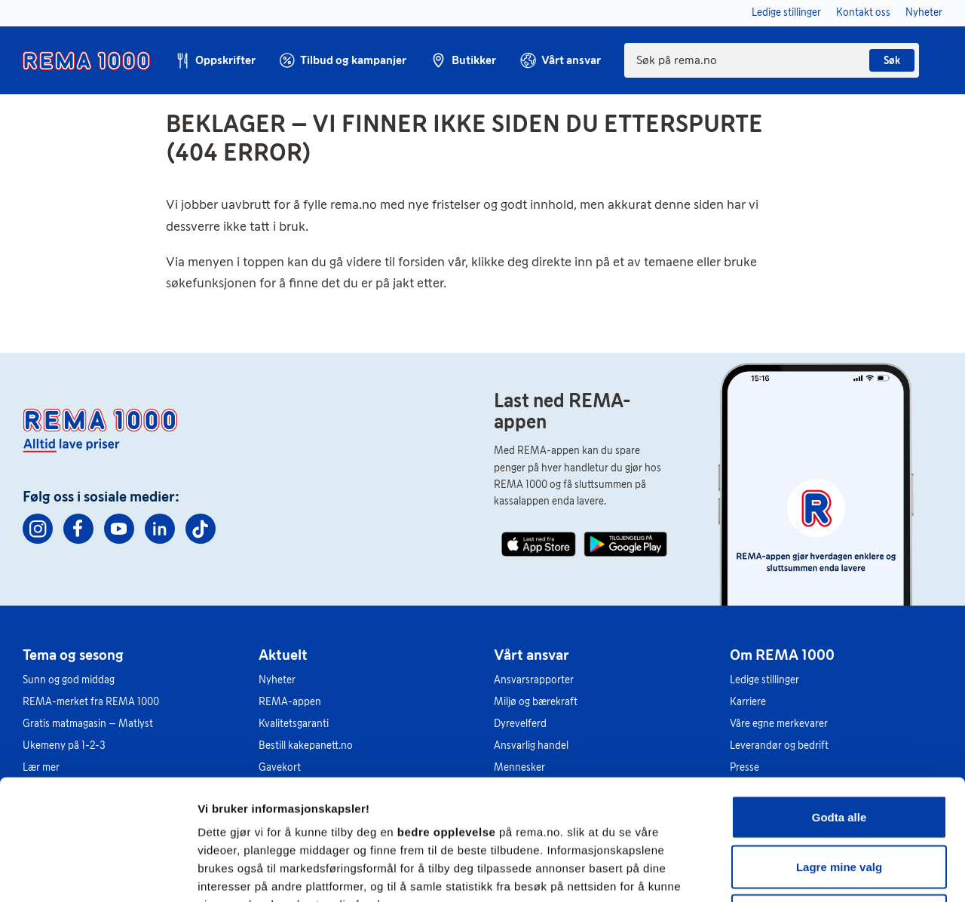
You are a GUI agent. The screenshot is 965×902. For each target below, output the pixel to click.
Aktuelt (283, 655)
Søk (892, 60)
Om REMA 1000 (782, 655)
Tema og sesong (73, 655)
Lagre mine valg (839, 753)
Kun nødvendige (839, 802)
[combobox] (771, 60)
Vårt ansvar (531, 655)
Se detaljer (811, 872)
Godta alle (839, 704)
